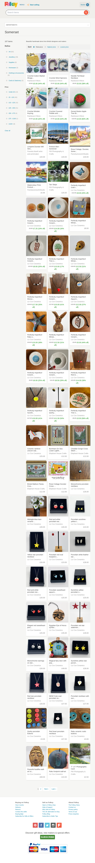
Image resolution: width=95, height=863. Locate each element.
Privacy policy (73, 809)
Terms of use (73, 812)
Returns (18, 809)
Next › (46, 789)
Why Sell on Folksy (48, 809)
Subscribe (47, 837)
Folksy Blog (46, 814)
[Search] (86, 12)
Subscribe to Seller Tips (50, 816)
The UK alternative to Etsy (50, 812)
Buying (19, 814)
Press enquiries (74, 814)
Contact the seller (21, 812)
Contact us (72, 807)
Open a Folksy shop (49, 805)
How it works (19, 805)
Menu (22, 5)
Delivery (18, 807)
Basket (85, 4)
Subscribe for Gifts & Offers (24, 816)
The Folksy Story (74, 805)
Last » (54, 789)
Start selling (34, 5)
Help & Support (47, 807)
